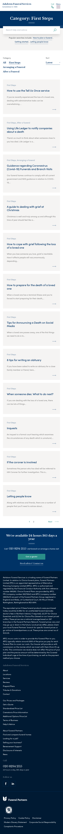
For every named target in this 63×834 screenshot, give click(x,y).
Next (53, 521)
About (5, 670)
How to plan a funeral (42, 37)
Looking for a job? (10, 738)
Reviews (6, 682)
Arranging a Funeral (14, 67)
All (4, 62)
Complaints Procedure (13, 826)
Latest (53, 62)
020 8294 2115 (17, 548)
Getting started (21, 41)
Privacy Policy (10, 818)
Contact (6, 694)
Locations (7, 674)
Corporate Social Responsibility (42, 822)
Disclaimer (36, 818)
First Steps (14, 62)
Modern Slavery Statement (15, 822)
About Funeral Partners (13, 730)
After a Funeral (11, 71)
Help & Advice (9, 724)
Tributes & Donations (12, 690)
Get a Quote (8, 704)
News (5, 754)
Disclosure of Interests (12, 750)
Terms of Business (10, 720)
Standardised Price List (12, 708)
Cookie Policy (24, 818)
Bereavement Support (12, 746)
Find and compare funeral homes (17, 734)
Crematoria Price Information (15, 712)
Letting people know (39, 41)
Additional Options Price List (15, 716)
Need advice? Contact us (31, 563)
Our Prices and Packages (13, 700)
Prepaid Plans (9, 686)
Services (6, 678)
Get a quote (31, 556)
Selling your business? (12, 742)
